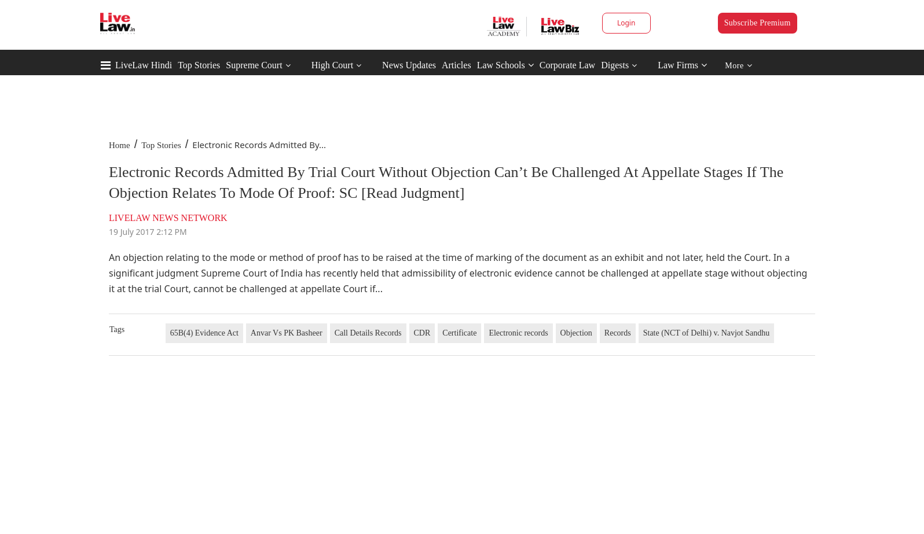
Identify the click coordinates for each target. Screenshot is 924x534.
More (738, 65)
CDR (422, 333)
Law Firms (682, 65)
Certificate (459, 333)
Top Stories (199, 65)
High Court (332, 65)
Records (617, 333)
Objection (576, 333)
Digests (615, 65)
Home (119, 145)
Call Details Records (368, 333)
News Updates (409, 65)
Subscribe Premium (757, 23)
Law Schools (505, 65)
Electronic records (518, 333)
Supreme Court (254, 65)
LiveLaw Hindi (143, 65)
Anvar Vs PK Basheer (286, 333)
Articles (456, 65)
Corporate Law (567, 65)
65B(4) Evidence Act (204, 333)
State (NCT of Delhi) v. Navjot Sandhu (706, 333)
